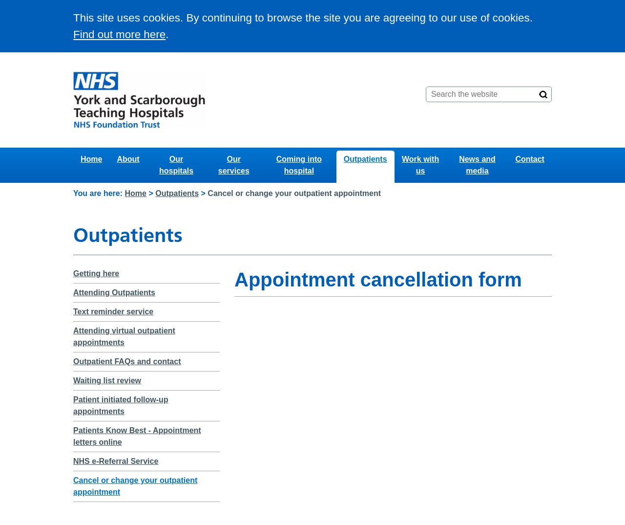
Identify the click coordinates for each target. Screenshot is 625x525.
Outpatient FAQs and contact (127, 361)
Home (91, 159)
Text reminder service (113, 311)
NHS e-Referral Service (115, 461)
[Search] (543, 94)
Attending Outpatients (114, 292)
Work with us (420, 165)
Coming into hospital (299, 165)
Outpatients (365, 159)
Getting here (96, 273)
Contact (529, 159)
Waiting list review (107, 380)
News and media (477, 165)
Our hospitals (176, 165)
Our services (234, 165)
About (128, 159)
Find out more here (119, 34)
